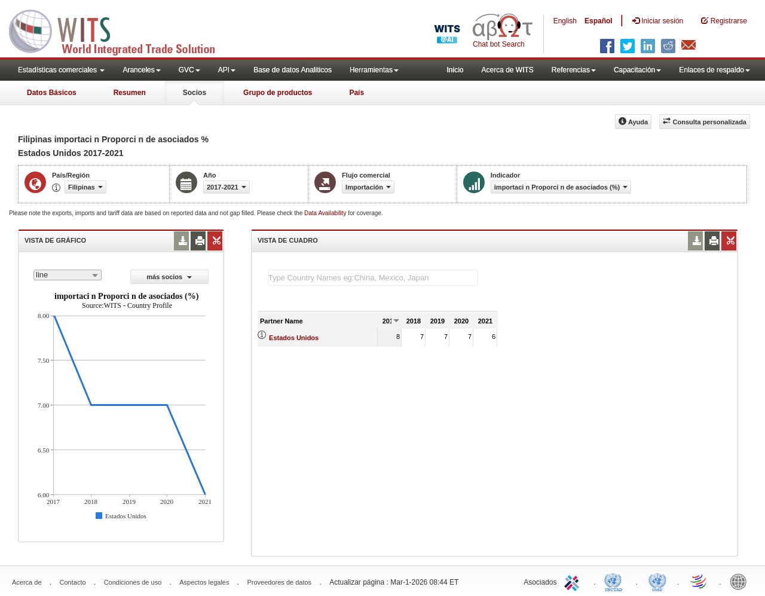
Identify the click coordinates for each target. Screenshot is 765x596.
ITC (574, 581)
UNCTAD (616, 581)
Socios (194, 92)
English (565, 21)
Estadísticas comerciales (61, 70)
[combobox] (67, 275)
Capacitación (637, 70)
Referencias (574, 70)
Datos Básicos (51, 92)
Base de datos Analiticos (292, 70)
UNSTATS (657, 581)
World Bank (741, 581)
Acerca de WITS (507, 70)
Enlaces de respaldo (714, 70)
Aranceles (141, 70)
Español (599, 21)
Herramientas (374, 70)
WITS (119, 30)
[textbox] (373, 278)
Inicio (454, 70)
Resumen (130, 92)
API (226, 70)
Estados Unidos (294, 337)
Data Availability (326, 213)
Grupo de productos (277, 92)
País (356, 92)
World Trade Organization (699, 581)
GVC (189, 70)
